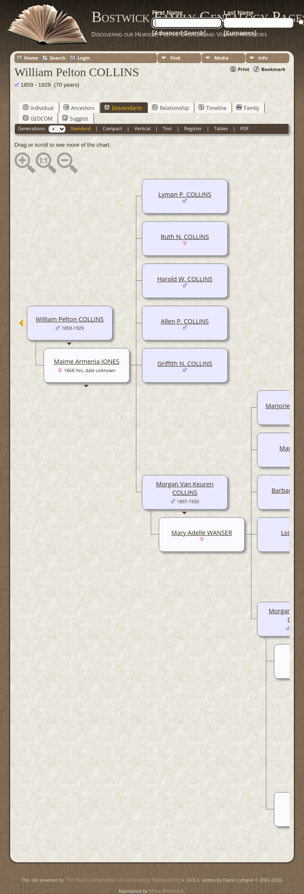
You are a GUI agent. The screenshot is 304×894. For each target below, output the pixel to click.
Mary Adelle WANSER (201, 532)
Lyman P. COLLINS (184, 194)
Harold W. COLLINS (185, 278)
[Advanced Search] (179, 33)
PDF (244, 128)
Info (263, 58)
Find (175, 58)
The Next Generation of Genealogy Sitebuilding (122, 880)
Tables (221, 128)
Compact (112, 128)
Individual (38, 108)
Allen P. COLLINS (185, 321)
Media (221, 58)
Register (193, 128)
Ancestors (79, 108)
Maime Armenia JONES (86, 361)
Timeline (213, 108)
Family (247, 108)
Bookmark (273, 69)
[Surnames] (240, 33)
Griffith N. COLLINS (185, 363)
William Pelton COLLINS (70, 319)
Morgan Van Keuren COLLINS (185, 488)
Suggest (75, 118)
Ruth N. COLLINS (185, 236)
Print (243, 69)
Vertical (142, 128)
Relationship (170, 108)
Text (167, 128)
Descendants (123, 108)
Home (31, 58)
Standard (81, 128)
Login (83, 58)
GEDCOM (38, 118)
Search (58, 58)
